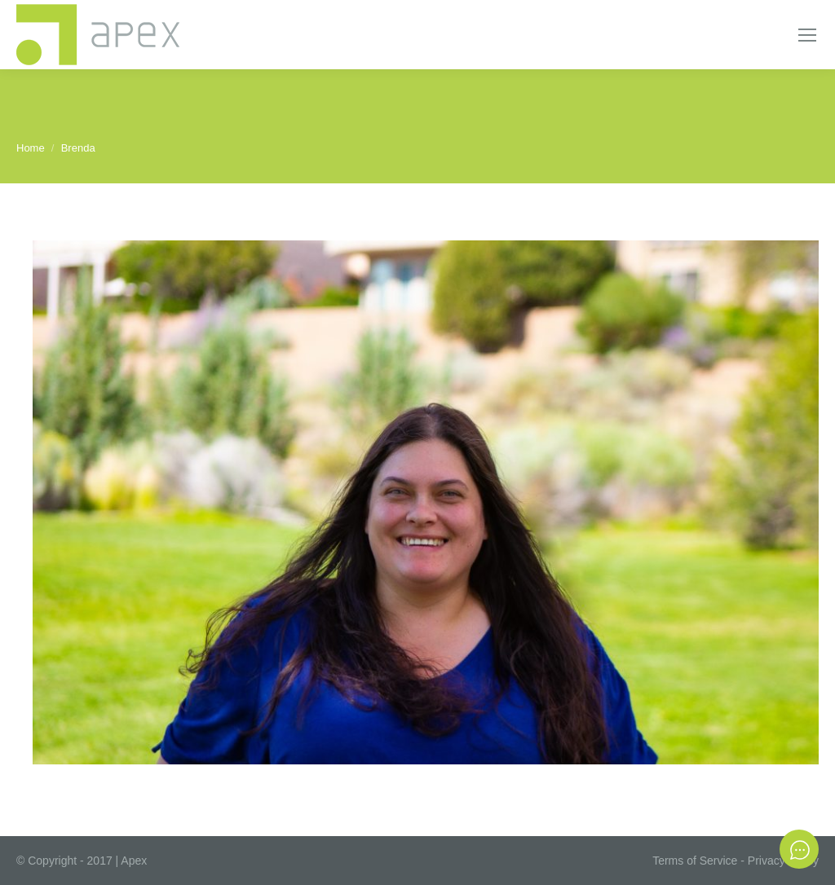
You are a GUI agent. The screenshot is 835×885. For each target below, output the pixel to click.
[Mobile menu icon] (807, 35)
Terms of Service (694, 860)
